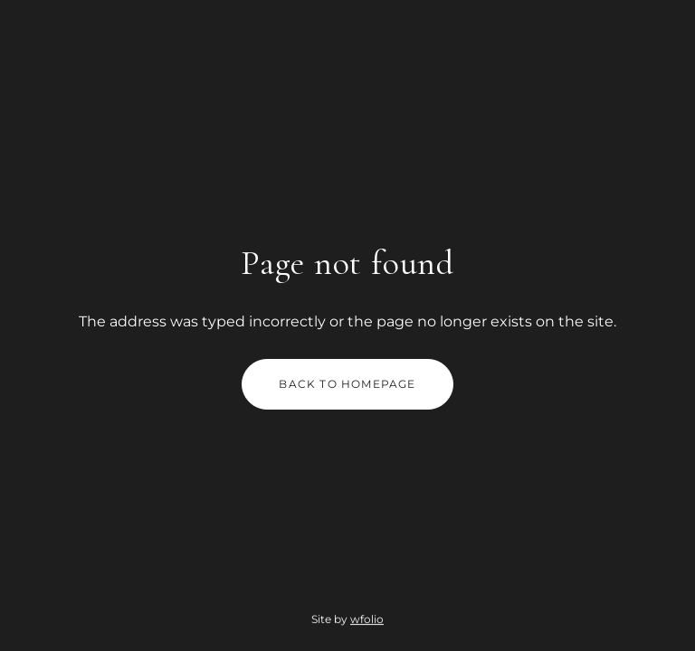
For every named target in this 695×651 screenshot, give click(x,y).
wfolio (367, 620)
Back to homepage (347, 384)
